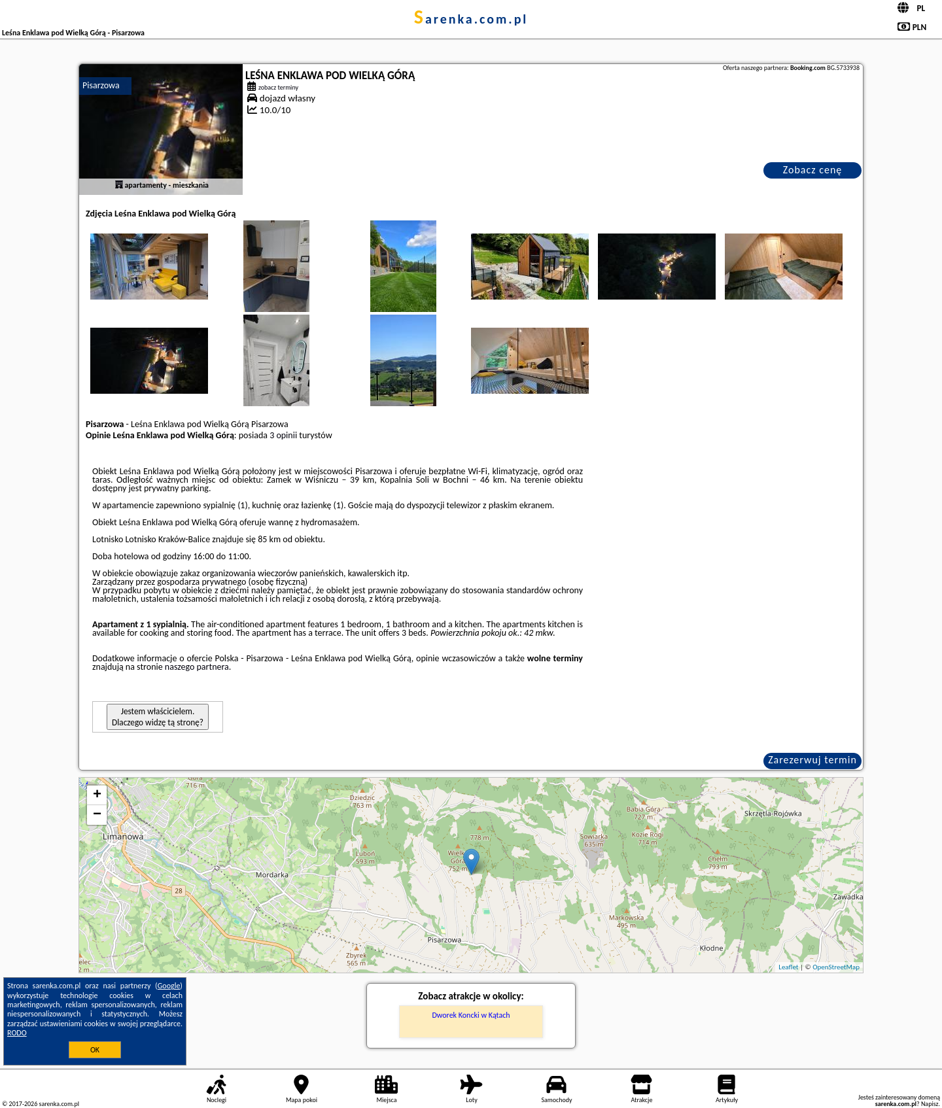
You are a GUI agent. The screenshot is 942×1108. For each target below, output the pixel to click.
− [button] (97, 815)
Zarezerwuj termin (812, 759)
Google (169, 985)
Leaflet (788, 967)
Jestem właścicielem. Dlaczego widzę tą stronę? (157, 717)
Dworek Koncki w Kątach (471, 1015)
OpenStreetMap (836, 967)
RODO (17, 1032)
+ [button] (97, 795)
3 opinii (283, 435)
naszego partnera (197, 666)
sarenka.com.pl (471, 19)
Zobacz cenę (813, 170)
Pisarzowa (101, 85)
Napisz (930, 1103)
